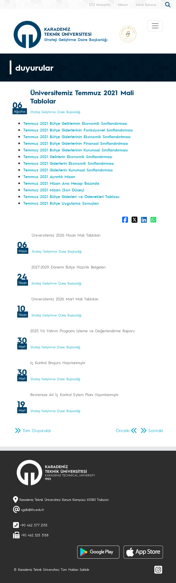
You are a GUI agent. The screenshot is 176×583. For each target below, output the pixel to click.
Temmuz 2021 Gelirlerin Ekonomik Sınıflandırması (67, 156)
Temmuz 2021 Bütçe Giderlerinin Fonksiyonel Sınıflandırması (78, 129)
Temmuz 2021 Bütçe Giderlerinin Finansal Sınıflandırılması (75, 143)
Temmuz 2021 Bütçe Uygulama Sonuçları (61, 203)
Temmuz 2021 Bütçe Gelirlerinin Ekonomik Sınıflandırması (75, 123)
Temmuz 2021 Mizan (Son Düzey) (53, 189)
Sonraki (155, 430)
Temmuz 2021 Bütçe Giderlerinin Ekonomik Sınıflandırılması (76, 136)
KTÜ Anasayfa (99, 4)
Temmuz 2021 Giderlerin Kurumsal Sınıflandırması (68, 169)
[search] (168, 4)
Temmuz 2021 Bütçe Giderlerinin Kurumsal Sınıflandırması (75, 149)
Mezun (123, 4)
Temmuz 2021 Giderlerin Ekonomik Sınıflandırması (68, 163)
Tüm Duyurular (36, 430)
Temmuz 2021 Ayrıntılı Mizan (49, 176)
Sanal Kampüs (146, 4)
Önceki (122, 430)
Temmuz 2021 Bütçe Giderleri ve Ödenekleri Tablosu (71, 196)
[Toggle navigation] (155, 25)
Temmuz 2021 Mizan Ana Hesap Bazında (61, 183)
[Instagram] (158, 569)
